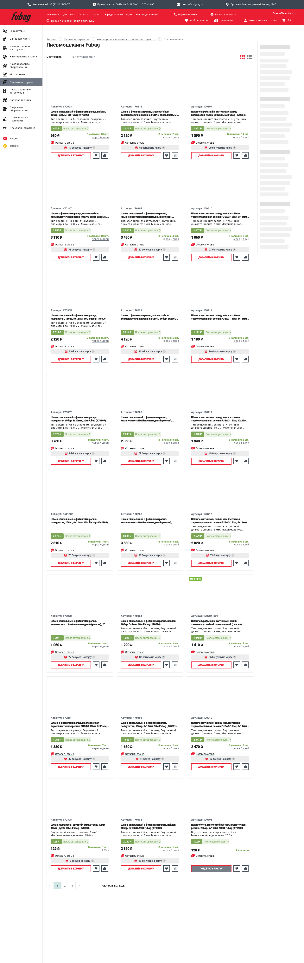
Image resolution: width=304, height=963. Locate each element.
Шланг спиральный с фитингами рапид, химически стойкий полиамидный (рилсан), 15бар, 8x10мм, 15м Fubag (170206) (146, 521)
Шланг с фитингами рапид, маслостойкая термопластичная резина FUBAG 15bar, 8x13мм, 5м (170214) (219, 317)
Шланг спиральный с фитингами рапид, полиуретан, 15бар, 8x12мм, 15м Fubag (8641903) (79, 521)
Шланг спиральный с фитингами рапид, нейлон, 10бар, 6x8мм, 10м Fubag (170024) (148, 623)
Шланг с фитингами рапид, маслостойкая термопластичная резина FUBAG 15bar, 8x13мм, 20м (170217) (79, 215)
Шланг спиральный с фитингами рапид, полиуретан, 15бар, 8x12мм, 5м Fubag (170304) (218, 113)
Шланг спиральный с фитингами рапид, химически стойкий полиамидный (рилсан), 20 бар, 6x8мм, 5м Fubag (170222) (78, 623)
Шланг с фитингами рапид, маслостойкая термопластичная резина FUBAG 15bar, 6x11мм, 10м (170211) (79, 724)
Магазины (53, 14)
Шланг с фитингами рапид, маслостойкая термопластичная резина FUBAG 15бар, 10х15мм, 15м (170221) (150, 317)
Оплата (83, 14)
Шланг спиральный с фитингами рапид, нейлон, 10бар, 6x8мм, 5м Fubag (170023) (78, 113)
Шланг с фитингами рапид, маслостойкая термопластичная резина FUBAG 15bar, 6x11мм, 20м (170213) (219, 521)
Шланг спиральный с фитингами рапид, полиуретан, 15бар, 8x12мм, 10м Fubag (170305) (78, 317)
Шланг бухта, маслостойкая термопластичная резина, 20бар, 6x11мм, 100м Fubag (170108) (218, 826)
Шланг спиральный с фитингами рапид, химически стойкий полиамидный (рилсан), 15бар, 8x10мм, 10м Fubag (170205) (146, 419)
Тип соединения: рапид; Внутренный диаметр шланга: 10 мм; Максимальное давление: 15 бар (217, 426)
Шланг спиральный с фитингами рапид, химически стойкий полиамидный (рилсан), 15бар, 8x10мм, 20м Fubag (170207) (146, 215)
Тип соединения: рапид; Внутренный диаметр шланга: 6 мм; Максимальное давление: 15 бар (216, 222)
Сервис (96, 14)
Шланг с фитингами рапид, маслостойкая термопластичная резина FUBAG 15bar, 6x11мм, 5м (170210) (219, 215)
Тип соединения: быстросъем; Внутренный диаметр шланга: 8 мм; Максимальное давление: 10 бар (148, 834)
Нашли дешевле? (147, 14)
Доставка (69, 14)
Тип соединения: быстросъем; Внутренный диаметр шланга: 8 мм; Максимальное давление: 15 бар (219, 121)
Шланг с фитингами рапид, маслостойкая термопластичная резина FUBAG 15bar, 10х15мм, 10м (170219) (220, 419)
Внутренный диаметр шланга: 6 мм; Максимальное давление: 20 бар (214, 834)
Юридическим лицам (118, 14)
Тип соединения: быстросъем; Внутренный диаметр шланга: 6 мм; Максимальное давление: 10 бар (78, 121)
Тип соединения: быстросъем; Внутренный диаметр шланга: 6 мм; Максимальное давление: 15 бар (148, 732)
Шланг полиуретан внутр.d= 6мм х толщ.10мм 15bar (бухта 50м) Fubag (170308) (78, 826)
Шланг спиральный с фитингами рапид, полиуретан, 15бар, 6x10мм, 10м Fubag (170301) (149, 724)
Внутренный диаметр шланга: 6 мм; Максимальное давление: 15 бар (74, 834)
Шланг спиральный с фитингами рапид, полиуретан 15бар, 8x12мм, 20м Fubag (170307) (78, 419)
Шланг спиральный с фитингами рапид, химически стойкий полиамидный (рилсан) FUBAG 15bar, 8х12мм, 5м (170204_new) (216, 623)
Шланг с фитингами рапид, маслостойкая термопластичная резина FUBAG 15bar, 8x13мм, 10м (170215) (149, 113)
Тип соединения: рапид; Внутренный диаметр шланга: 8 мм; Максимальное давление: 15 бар (146, 121)
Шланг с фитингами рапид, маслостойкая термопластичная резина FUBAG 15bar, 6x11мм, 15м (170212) (219, 724)
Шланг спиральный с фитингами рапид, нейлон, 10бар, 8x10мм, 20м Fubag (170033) (148, 826)
